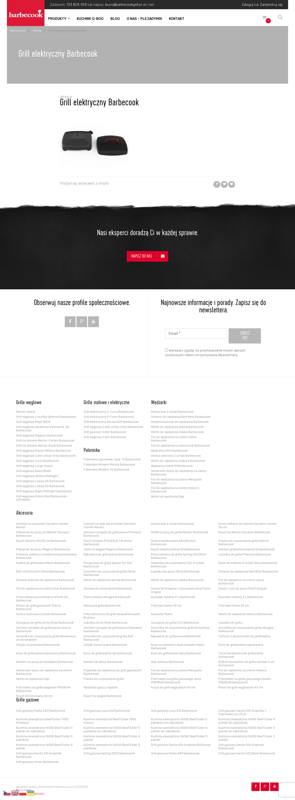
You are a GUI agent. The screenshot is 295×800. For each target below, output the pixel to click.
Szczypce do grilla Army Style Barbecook (45, 622)
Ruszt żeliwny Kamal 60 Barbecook (175, 549)
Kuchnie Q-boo (90, 19)
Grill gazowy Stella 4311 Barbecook (175, 753)
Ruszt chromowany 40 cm (34, 696)
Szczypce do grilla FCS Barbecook (175, 622)
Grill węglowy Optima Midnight (37, 476)
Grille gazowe (27, 700)
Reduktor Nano (161, 614)
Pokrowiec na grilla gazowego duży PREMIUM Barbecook (176, 680)
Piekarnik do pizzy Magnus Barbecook (43, 549)
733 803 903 (76, 5)
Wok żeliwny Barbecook (167, 662)
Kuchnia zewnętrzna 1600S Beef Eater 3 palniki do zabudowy (246, 729)
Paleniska (92, 450)
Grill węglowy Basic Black (33, 471)
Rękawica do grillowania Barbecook (109, 554)
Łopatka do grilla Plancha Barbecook (244, 554)
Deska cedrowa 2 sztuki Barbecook (176, 455)
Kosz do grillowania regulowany (240, 644)
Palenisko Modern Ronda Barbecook (109, 464)
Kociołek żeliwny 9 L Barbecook (173, 597)
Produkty (57, 19)
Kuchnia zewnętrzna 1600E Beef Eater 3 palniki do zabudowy (44, 729)
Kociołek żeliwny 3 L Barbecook (240, 597)
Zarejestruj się (271, 5)
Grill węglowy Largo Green (34, 466)
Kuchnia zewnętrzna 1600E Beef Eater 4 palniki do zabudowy (246, 720)
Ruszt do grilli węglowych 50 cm (173, 687)
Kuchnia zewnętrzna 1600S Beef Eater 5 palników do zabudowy (112, 729)
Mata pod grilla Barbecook (102, 605)
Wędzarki (158, 403)
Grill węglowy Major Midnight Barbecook (44, 491)
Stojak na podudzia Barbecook (38, 644)
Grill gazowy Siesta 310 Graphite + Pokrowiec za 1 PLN (242, 712)
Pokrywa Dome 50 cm (166, 605)
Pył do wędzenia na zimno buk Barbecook (180, 445)
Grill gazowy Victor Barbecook (105, 432)
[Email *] (196, 333)
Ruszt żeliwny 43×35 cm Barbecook (41, 540)
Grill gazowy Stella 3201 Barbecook (40, 710)
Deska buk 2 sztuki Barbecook (172, 411)
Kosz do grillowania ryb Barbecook (108, 653)
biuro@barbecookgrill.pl (123, 5)
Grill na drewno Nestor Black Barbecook (44, 445)
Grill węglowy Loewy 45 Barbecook (40, 481)
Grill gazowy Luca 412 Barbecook (107, 710)
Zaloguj (247, 5)
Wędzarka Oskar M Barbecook (172, 466)
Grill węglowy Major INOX (33, 422)
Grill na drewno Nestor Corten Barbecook (45, 440)
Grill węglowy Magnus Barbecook (39, 435)
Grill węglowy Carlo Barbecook (37, 460)
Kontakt (176, 19)
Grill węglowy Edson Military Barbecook (43, 450)
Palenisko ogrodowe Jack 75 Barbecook (112, 459)
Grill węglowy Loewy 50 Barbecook (40, 486)
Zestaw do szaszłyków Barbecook (108, 588)
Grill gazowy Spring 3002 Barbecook (109, 753)
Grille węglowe (28, 403)
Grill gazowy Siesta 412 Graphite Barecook (181, 745)
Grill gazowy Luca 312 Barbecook (174, 710)
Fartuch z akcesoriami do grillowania (244, 636)
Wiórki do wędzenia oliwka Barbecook (177, 432)
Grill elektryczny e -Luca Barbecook (109, 411)
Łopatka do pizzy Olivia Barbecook (175, 571)
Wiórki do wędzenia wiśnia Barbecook (177, 427)
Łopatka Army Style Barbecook (105, 622)
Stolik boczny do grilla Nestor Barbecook (179, 532)
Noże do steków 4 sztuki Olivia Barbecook (247, 563)
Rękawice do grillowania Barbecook (176, 636)
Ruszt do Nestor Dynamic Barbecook (244, 532)
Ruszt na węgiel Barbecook (103, 696)
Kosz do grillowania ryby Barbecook (176, 653)
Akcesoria (24, 513)
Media (37, 30)
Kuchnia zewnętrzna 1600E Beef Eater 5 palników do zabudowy (179, 720)
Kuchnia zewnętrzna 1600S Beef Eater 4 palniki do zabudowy (179, 729)
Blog (115, 19)
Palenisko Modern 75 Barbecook (107, 469)
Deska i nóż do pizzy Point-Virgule (242, 588)
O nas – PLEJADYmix (144, 19)
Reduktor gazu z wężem (101, 687)
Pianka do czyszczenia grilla (104, 679)
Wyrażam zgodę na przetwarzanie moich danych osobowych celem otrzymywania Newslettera (205, 352)
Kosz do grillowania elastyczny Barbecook (46, 653)
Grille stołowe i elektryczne (107, 403)
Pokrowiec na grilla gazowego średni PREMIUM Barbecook (244, 680)
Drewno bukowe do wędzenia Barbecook (180, 422)
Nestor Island (25, 411)
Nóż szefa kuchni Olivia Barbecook (40, 571)
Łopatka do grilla (230, 622)
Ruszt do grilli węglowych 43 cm (240, 687)
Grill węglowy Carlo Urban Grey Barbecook (46, 455)
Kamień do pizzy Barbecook (103, 662)
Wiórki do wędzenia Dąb (167, 496)
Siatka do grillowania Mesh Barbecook (43, 563)
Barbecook (18, 30)
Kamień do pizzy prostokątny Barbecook (44, 662)
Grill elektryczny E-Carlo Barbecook (109, 416)
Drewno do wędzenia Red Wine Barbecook (180, 416)
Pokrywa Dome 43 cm (233, 605)
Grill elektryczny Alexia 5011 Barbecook (111, 422)
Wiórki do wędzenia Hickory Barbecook (178, 460)
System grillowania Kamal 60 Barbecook (246, 549)
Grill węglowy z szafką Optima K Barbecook (46, 416)
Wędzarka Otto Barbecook (169, 450)
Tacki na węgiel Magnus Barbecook (108, 549)
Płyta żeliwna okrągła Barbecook (107, 597)
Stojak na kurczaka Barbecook (105, 644)
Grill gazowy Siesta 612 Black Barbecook (246, 753)
